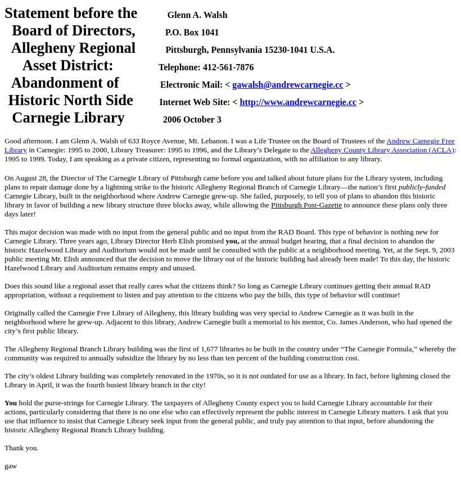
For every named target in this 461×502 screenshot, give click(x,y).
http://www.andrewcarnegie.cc (297, 102)
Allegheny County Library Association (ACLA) (382, 150)
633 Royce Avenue (156, 141)
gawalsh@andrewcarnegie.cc (287, 84)
